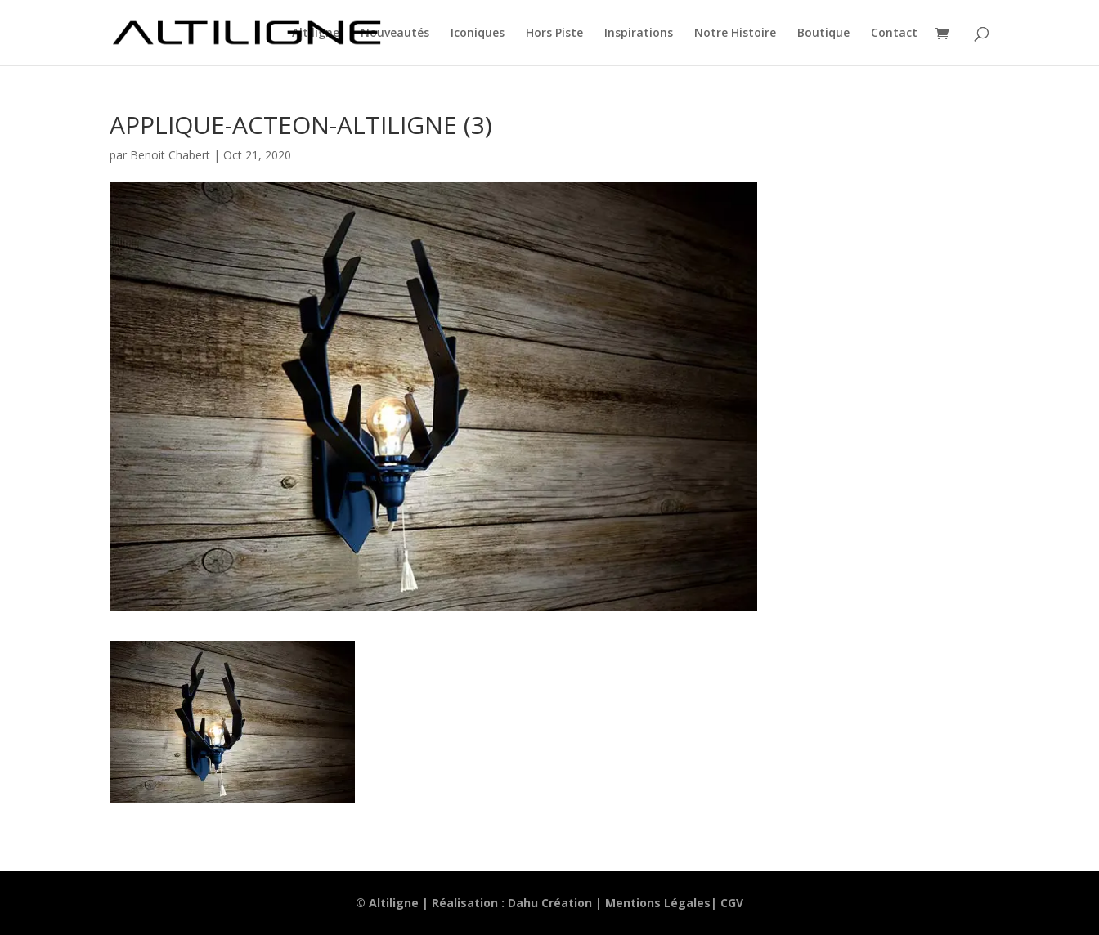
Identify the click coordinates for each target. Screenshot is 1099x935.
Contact (894, 33)
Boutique (823, 33)
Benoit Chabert (170, 155)
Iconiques (478, 33)
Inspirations (638, 33)
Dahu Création (550, 902)
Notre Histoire (735, 33)
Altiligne (315, 33)
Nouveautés (395, 33)
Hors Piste (554, 33)
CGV (731, 902)
